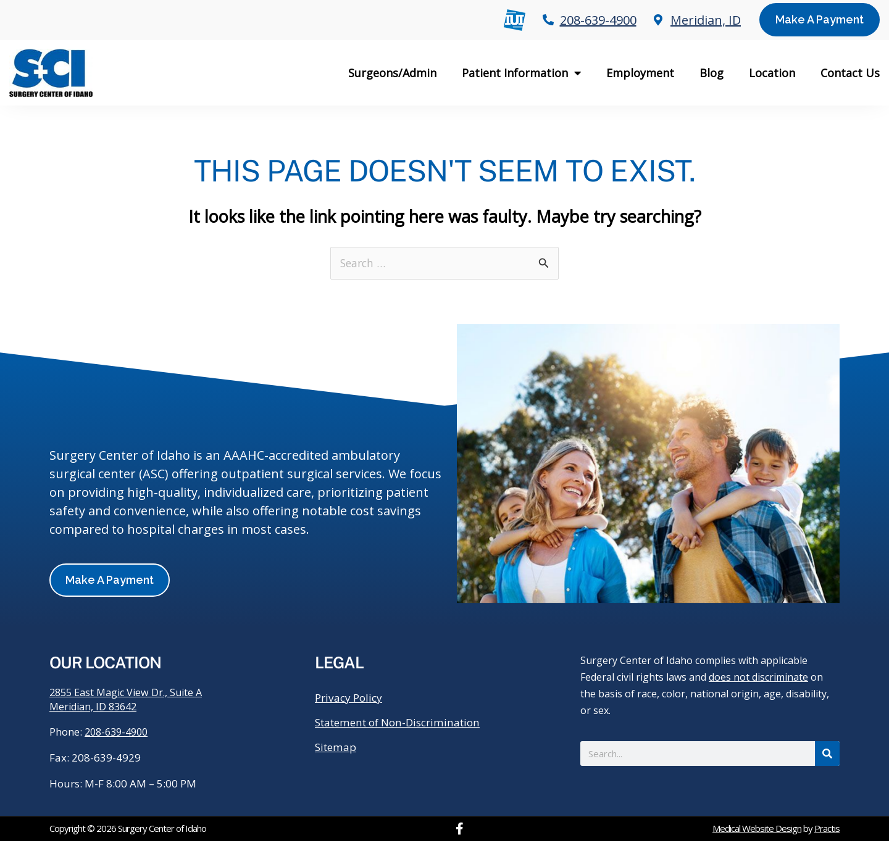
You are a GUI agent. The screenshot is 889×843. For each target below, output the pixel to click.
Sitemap (337, 748)
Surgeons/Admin (392, 72)
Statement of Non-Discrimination (404, 723)
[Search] (827, 754)
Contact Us (850, 72)
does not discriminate (758, 677)
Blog (711, 72)
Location (772, 72)
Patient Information (521, 73)
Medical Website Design (756, 830)
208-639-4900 (119, 733)
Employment (640, 72)
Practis (827, 830)
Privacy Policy (350, 698)
